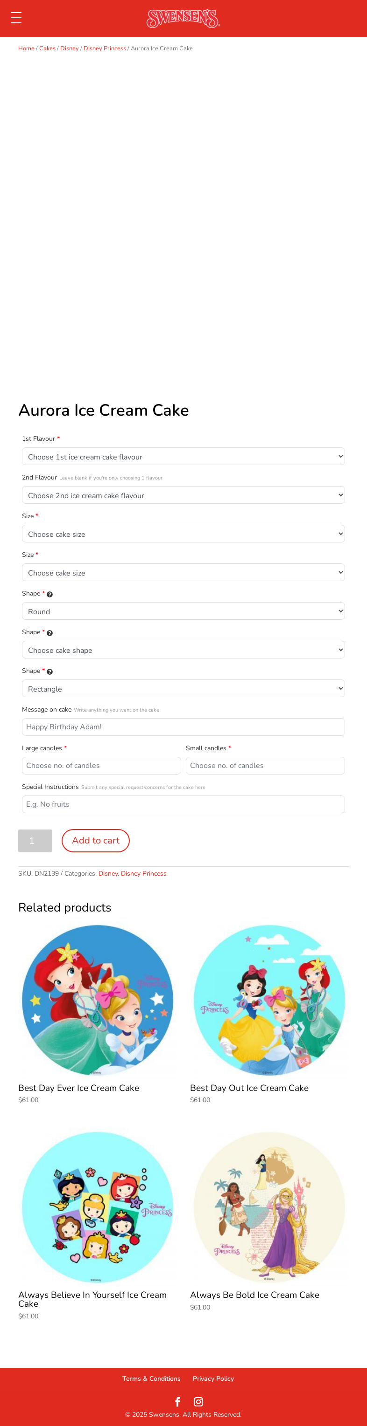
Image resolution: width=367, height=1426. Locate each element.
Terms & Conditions (151, 1378)
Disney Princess (105, 48)
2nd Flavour (92, 477)
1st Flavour (41, 438)
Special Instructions (113, 786)
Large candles (44, 748)
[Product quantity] (35, 841)
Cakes (47, 48)
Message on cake (90, 709)
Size (30, 516)
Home (26, 48)
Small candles (208, 748)
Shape (37, 593)
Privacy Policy (213, 1378)
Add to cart (96, 840)
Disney (69, 48)
